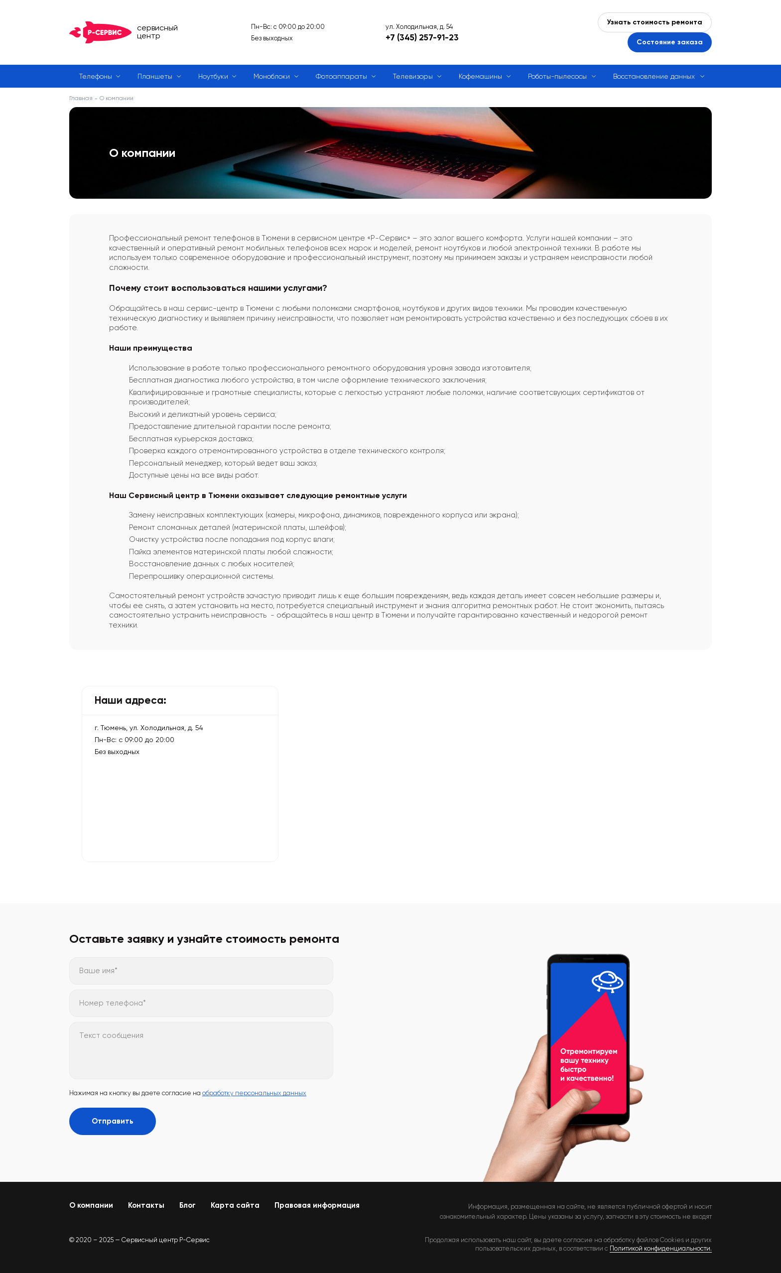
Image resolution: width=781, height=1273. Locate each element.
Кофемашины (480, 76)
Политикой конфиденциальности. (661, 1248)
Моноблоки (272, 76)
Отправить (112, 1121)
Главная (81, 98)
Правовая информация (317, 1205)
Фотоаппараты (341, 76)
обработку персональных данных (254, 1093)
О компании (91, 1205)
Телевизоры (413, 76)
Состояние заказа (670, 42)
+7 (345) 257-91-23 (422, 37)
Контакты (146, 1205)
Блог (187, 1205)
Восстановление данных (654, 76)
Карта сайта (235, 1205)
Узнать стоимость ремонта (654, 22)
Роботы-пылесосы (557, 76)
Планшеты (154, 76)
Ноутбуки (213, 76)
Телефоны (95, 76)
